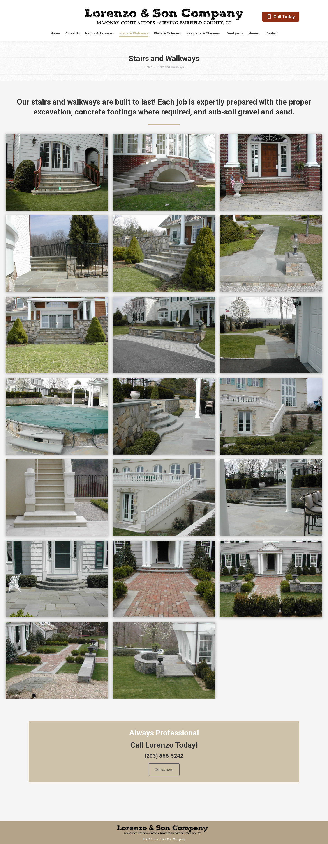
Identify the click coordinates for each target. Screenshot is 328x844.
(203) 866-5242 (164, 756)
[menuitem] (55, 33)
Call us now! (164, 769)
